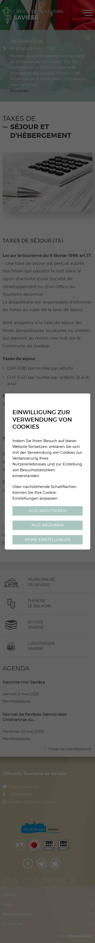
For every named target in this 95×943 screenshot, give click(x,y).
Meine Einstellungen (47, 539)
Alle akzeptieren (47, 510)
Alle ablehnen (47, 525)
